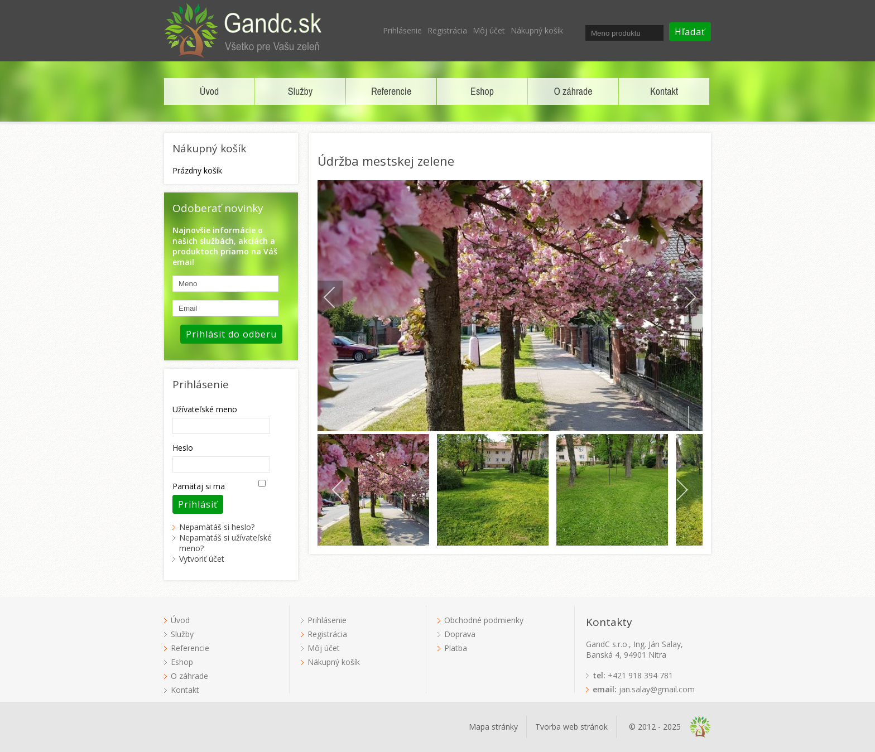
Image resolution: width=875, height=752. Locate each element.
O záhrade (573, 91)
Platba (455, 648)
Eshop (482, 91)
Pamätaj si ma (198, 486)
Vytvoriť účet (201, 558)
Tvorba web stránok (571, 726)
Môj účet (489, 30)
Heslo (182, 447)
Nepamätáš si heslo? (216, 527)
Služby (300, 91)
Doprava (459, 634)
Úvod (209, 91)
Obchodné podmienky (483, 620)
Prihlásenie (402, 30)
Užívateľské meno (204, 409)
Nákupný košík (537, 30)
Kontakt (664, 91)
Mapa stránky (493, 726)
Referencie (391, 91)
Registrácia (447, 30)
